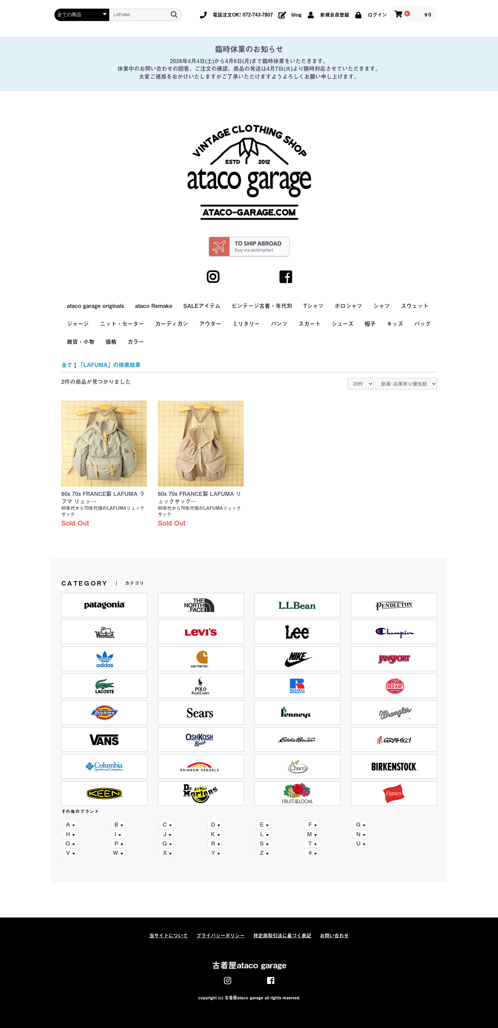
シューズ (343, 324)
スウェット (414, 306)
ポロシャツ (348, 306)
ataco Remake (153, 306)
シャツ (381, 306)
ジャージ (78, 324)
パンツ (279, 324)
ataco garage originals (95, 306)
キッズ (395, 324)
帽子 (370, 324)
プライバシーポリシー (220, 935)
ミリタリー (246, 324)
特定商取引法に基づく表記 (282, 935)
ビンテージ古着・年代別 (262, 306)
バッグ (422, 324)
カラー (136, 342)
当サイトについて (168, 935)
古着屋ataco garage (249, 965)
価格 (110, 342)
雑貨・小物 (80, 342)
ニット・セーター (122, 324)
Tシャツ (313, 306)
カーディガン (171, 324)
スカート (309, 324)
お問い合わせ (334, 935)
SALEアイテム (202, 306)
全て (66, 365)
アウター (210, 324)
